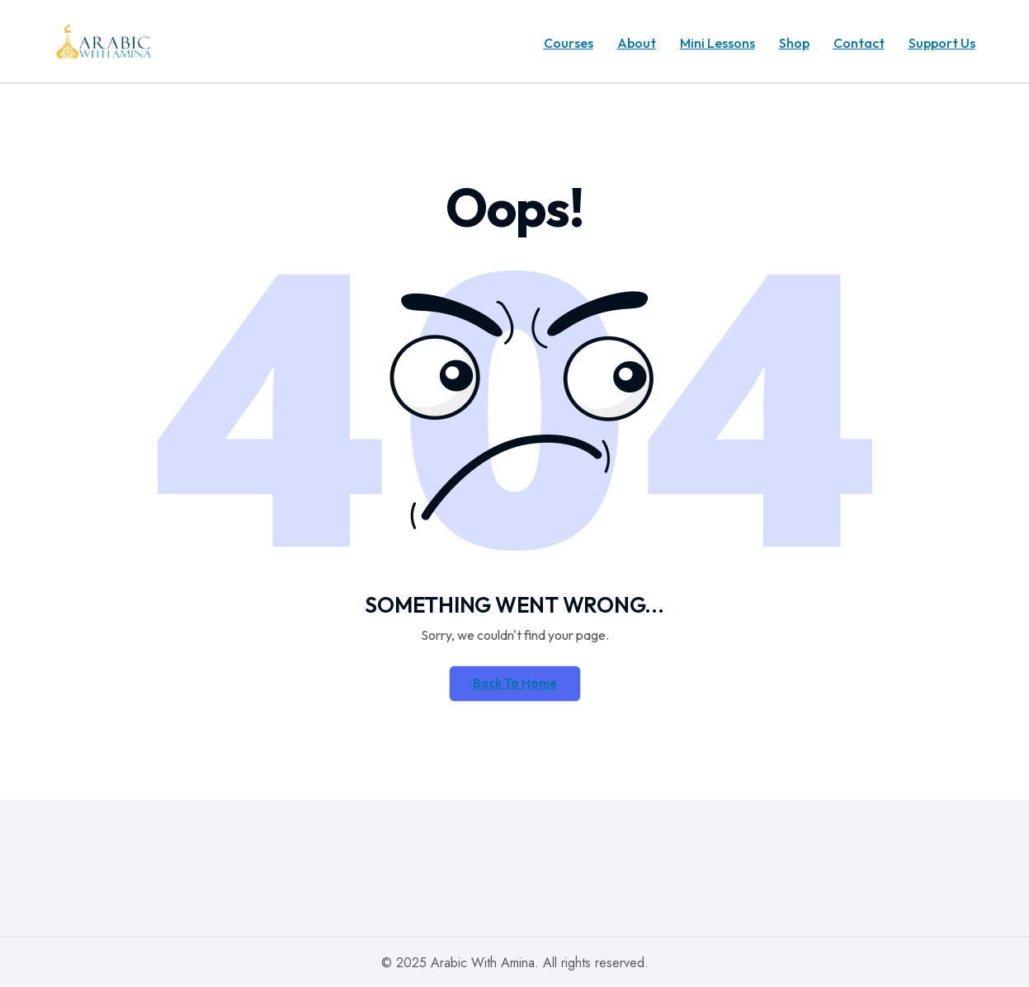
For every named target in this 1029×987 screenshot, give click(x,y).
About (636, 43)
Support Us (942, 43)
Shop (794, 43)
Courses (568, 43)
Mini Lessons (717, 43)
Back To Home (515, 683)
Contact (859, 43)
